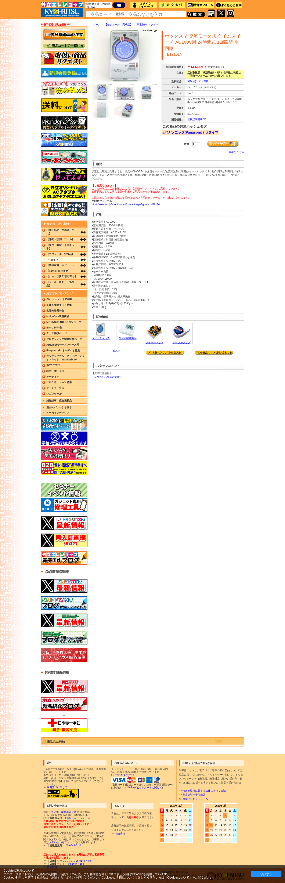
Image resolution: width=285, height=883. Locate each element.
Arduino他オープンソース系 (62, 344)
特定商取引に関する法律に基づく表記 (204, 790)
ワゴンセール (54, 393)
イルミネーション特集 (59, 382)
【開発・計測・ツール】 (60, 239)
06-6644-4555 (75, 863)
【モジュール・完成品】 (119, 24)
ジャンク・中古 (55, 387)
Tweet (116, 351)
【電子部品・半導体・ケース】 (61, 232)
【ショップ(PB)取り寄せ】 (61, 276)
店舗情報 (120, 833)
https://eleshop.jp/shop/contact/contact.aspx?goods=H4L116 (126, 204)
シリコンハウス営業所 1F (108, 376)
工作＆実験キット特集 (59, 305)
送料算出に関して (57, 787)
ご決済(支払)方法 (124, 775)
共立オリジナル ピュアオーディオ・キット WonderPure (65, 358)
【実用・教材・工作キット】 (60, 247)
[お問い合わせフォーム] (61, 842)
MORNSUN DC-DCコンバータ (63, 322)
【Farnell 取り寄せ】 (58, 270)
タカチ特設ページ (56, 333)
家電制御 (142, 24)
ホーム (97, 24)
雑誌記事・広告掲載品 (59, 400)
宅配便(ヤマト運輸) (198, 81)
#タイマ (212, 132)
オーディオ (52, 376)
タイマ (154, 24)
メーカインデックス (57, 412)
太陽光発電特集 (55, 310)
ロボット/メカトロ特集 (59, 299)
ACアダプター (54, 365)
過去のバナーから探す (59, 407)
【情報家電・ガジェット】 (61, 265)
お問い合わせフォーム (195, 798)
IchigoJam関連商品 (57, 316)
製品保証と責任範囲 (194, 794)
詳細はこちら (236, 152)
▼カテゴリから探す (56, 224)
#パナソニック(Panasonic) (183, 132)
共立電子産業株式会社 (63, 811)
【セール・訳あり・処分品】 (60, 284)
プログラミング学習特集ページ (64, 339)
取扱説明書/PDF (196, 119)
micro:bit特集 (54, 327)
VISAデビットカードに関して (145, 787)
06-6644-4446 (83, 860)
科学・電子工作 (55, 371)
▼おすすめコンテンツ (58, 293)
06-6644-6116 (73, 845)
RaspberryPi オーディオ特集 (63, 350)
